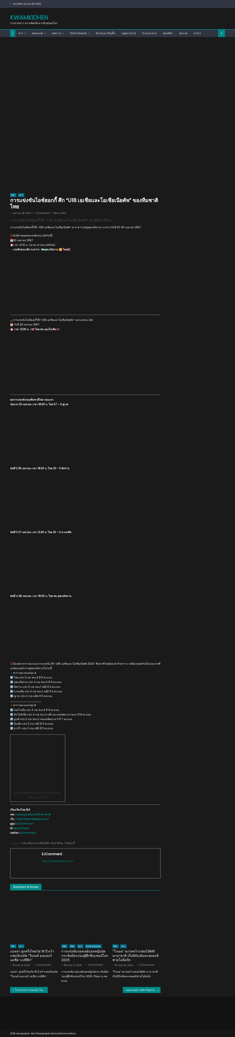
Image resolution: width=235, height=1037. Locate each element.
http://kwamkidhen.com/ (32, 819)
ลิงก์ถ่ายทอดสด (78, 33)
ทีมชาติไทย (57, 843)
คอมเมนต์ (37, 33)
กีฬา (13, 195)
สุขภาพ (183, 33)
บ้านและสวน (149, 33)
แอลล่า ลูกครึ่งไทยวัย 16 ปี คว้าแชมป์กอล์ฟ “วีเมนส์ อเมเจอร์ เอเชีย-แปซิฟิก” (32, 955)
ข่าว (20, 33)
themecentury (67, 1033)
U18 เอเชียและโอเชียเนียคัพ (36, 843)
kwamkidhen (29, 17)
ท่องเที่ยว (168, 33)
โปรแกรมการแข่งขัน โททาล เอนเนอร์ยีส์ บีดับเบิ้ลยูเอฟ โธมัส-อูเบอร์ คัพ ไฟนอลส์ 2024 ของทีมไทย (31, 990)
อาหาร (197, 33)
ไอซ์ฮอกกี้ (69, 843)
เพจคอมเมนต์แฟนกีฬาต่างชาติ (33, 814)
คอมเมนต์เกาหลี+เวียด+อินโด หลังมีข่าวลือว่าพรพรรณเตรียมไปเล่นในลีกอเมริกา (143, 990)
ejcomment (21, 828)
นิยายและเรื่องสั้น (105, 33)
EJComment (42, 213)
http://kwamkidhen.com (57, 861)
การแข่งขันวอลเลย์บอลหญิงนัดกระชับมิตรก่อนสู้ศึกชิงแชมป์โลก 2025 (84, 955)
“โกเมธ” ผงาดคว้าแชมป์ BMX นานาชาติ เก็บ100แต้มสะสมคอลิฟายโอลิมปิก (135, 955)
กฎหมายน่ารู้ (129, 33)
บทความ (56, 33)
